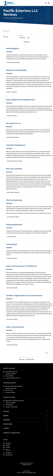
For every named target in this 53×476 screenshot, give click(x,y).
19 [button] (32, 357)
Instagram (8, 452)
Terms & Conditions (21, 472)
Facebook (8, 443)
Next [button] (47, 353)
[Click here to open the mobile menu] (49, 3)
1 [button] (20, 357)
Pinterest (7, 450)
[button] (46, 3)
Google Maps (9, 455)
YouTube (7, 447)
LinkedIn (7, 445)
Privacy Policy (26, 471)
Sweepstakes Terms (31, 472)
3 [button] (27, 357)
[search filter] (26, 31)
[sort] (34, 37)
